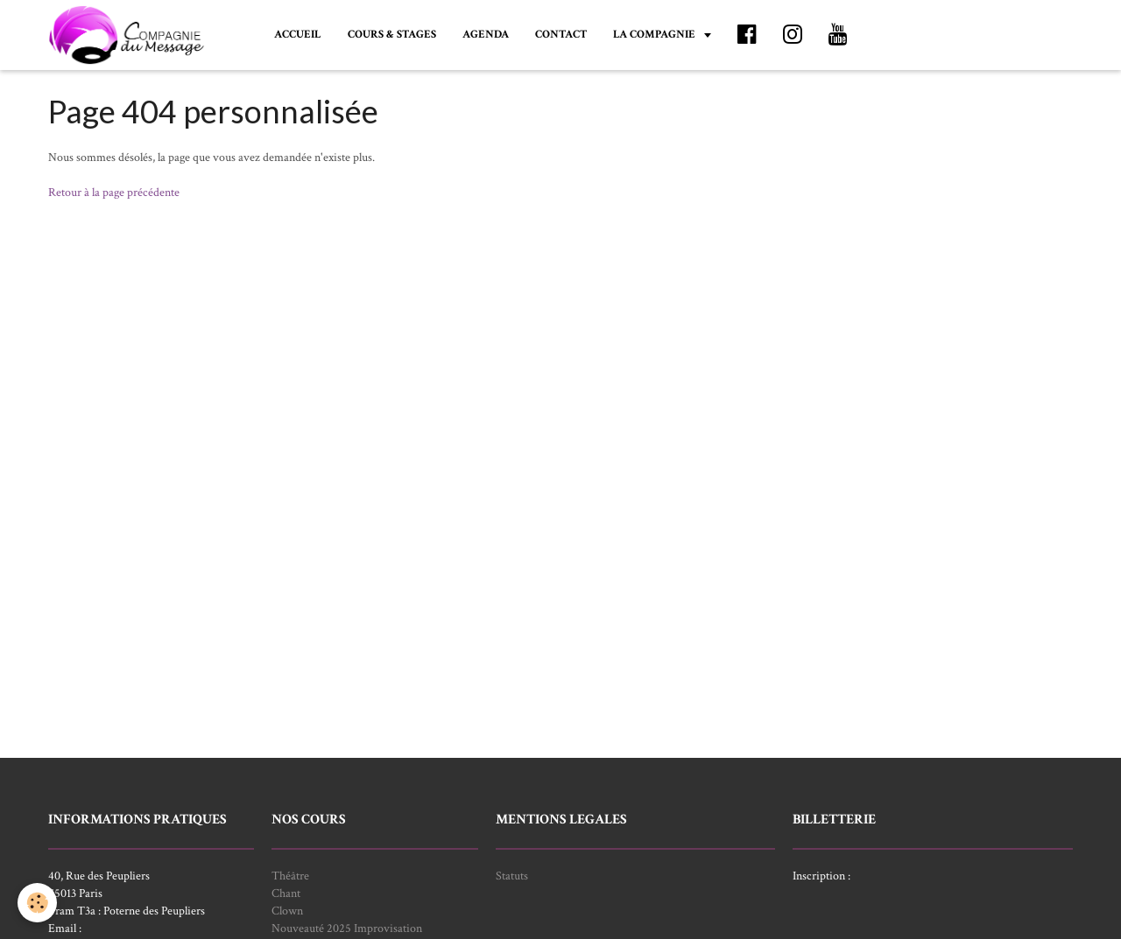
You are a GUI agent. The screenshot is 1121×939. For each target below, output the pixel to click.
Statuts (512, 876)
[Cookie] (37, 902)
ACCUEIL (297, 34)
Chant (285, 893)
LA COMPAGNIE (655, 34)
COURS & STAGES (392, 34)
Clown (287, 911)
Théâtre (290, 876)
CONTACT (561, 34)
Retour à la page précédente (114, 192)
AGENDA (485, 34)
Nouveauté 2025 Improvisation (346, 928)
